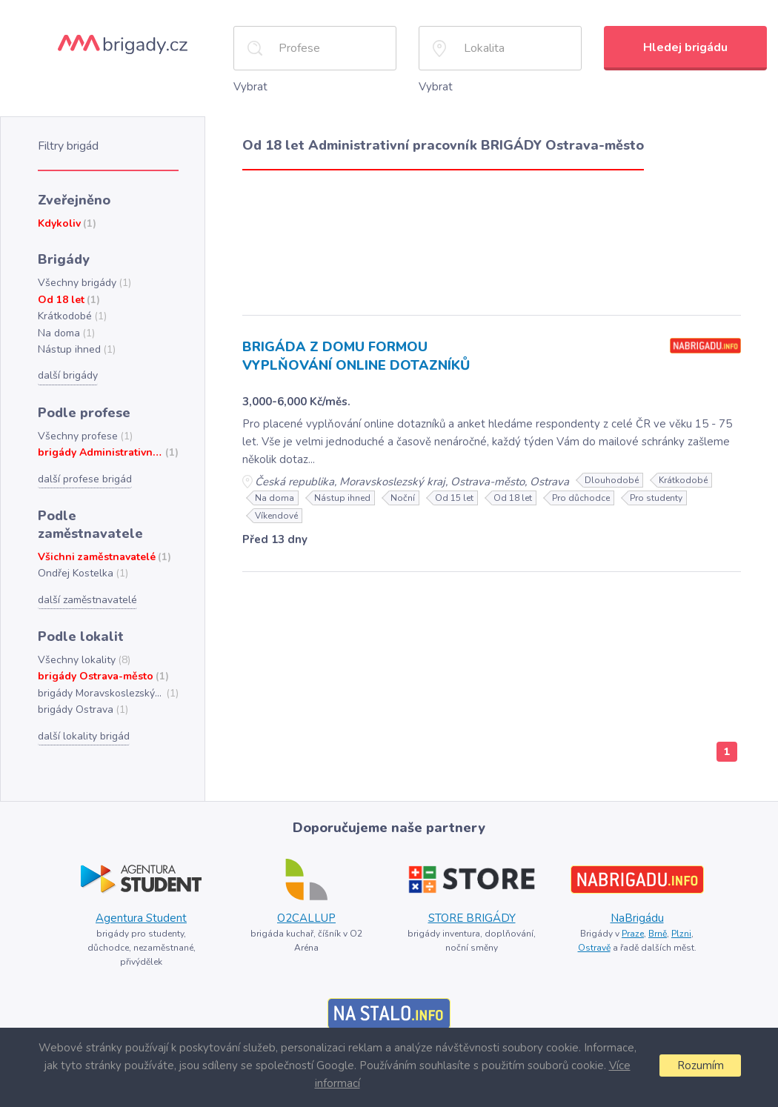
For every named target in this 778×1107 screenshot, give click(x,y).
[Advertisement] (491, 237)
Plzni (681, 913)
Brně (657, 913)
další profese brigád (83, 470)
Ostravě (595, 927)
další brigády (67, 368)
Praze (631, 913)
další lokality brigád (82, 705)
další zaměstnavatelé (87, 570)
